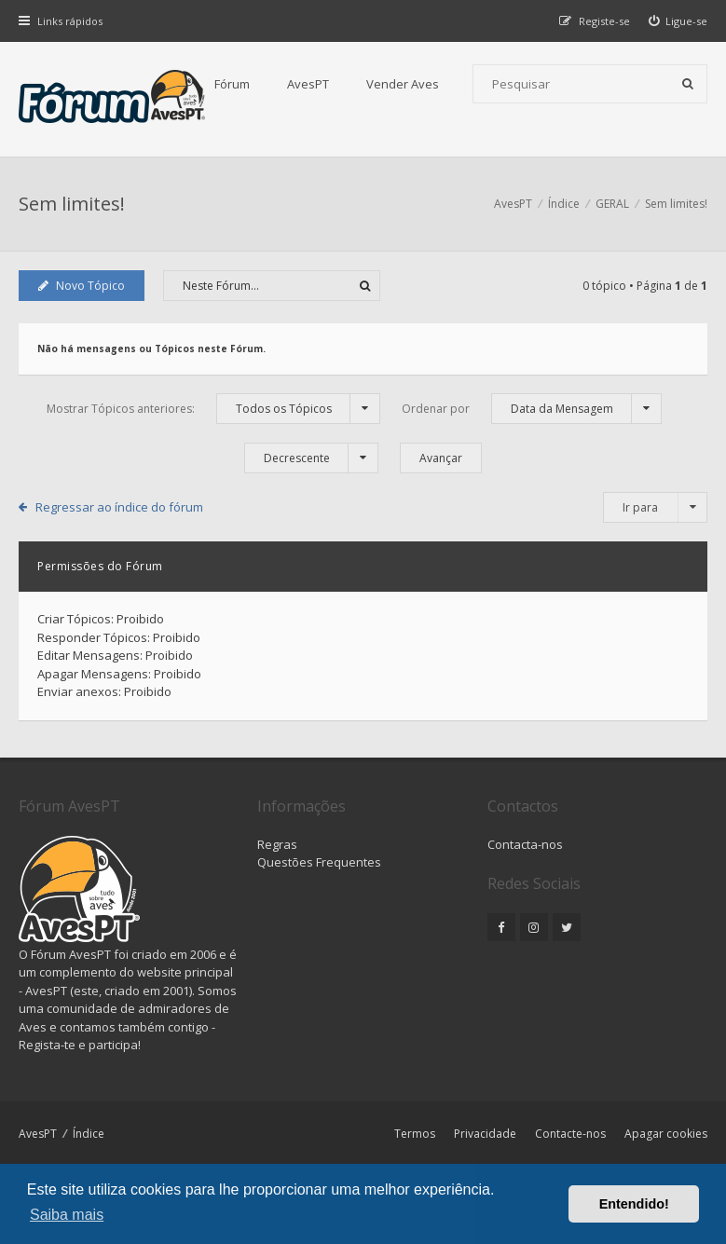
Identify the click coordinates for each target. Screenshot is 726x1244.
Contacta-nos (525, 844)
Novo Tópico (81, 286)
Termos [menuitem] (414, 1133)
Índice (88, 1133)
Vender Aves (402, 83)
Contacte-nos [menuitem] (570, 1133)
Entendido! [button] (634, 1203)
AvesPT (308, 83)
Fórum (232, 83)
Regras (277, 844)
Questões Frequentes (319, 862)
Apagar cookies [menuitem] (665, 1133)
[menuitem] (678, 21)
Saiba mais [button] (66, 1215)
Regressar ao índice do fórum (119, 507)
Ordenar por (532, 408)
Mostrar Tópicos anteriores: (213, 408)
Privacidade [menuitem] (485, 1133)
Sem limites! (72, 203)
